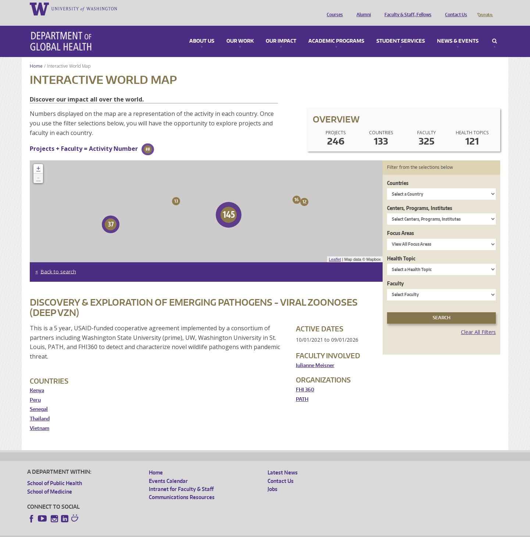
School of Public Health (54, 473)
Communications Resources (182, 487)
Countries (397, 173)
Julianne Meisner (315, 355)
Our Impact (281, 30)
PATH (302, 389)
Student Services (400, 30)
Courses (333, 8)
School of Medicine (49, 481)
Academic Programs (336, 30)
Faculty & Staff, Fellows (406, 8)
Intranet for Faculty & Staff (181, 479)
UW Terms (154, 531)
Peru (35, 389)
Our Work (240, 30)
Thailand (40, 408)
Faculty (395, 273)
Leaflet (335, 249)
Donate (484, 8)
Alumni (362, 8)
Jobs (272, 479)
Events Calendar (168, 470)
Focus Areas (400, 223)
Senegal (39, 399)
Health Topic (401, 248)
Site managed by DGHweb (198, 531)
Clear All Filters (478, 321)
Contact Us (454, 8)
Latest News (283, 462)
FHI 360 (305, 379)
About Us (201, 30)
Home (36, 56)
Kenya (37, 380)
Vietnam (39, 418)
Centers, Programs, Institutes (419, 198)
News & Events (458, 30)
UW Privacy (124, 531)
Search (494, 31)
